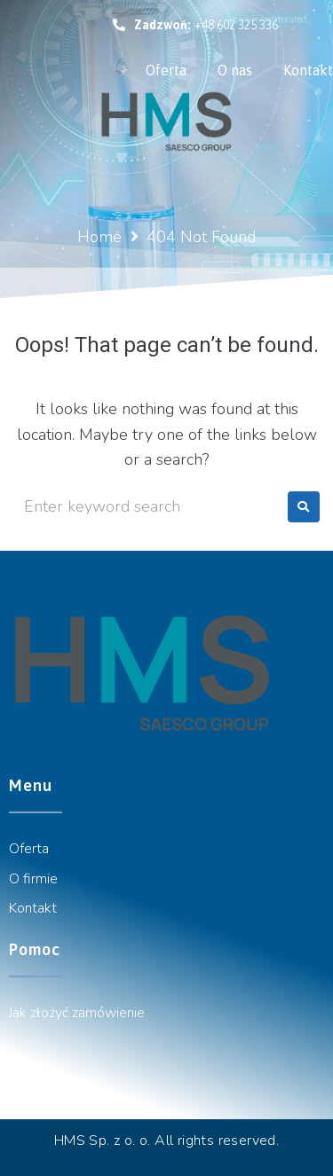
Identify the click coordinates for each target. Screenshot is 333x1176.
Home (99, 236)
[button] (195, 25)
